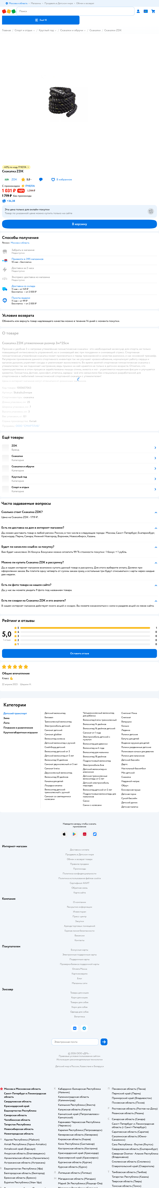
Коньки (125, 726)
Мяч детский (128, 772)
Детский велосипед (55, 713)
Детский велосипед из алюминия (95, 770)
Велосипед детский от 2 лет (97, 789)
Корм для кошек (79, 997)
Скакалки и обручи (71, 30)
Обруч (124, 785)
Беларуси (99, 1066)
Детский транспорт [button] (15, 713)
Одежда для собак (79, 1011)
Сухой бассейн (129, 798)
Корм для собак (79, 1007)
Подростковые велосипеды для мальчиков (99, 795)
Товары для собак (79, 1002)
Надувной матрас (130, 781)
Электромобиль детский (57, 726)
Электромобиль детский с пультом (96, 738)
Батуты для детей (130, 738)
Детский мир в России (67, 1066)
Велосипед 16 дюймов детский (99, 728)
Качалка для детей (54, 781)
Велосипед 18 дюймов (94, 756)
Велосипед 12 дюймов (56, 760)
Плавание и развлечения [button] (18, 727)
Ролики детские (129, 734)
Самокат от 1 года (92, 732)
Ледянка (125, 730)
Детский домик (129, 802)
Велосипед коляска (55, 738)
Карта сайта (80, 892)
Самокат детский (53, 730)
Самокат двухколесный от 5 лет (61, 764)
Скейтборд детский (55, 747)
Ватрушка (126, 721)
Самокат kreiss (52, 768)
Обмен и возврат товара (79, 859)
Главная (6, 30)
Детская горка (128, 794)
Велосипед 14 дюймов (94, 724)
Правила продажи (79, 864)
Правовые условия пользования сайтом (79, 1056)
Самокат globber (53, 734)
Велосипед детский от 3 (57, 751)
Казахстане (85, 1066)
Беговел (49, 717)
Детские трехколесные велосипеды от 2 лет (95, 777)
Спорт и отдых (23, 30)
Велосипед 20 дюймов (56, 777)
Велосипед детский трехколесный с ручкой (57, 791)
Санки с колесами (92, 805)
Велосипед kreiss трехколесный (100, 720)
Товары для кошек (79, 992)
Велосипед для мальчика (95, 752)
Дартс (124, 764)
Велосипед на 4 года (93, 748)
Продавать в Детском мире (79, 854)
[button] (41, 20)
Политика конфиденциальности (79, 873)
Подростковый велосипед (97, 761)
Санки (86, 801)
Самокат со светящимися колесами (58, 798)
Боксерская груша (130, 789)
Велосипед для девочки (95, 743)
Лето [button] (6, 723)
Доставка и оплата (79, 849)
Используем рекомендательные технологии (80, 1059)
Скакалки (95, 30)
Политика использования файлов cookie (79, 878)
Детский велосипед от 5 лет (59, 755)
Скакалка (126, 777)
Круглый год (46, 30)
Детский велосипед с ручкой (60, 743)
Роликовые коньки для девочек (137, 751)
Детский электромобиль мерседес (96, 784)
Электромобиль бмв (93, 765)
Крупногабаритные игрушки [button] (20, 732)
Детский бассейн (130, 760)
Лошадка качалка (53, 785)
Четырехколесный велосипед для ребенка (98, 714)
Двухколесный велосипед (58, 772)
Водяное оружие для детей (135, 743)
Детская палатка (129, 807)
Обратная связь (79, 887)
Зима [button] (6, 718)
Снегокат (126, 717)
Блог (79, 978)
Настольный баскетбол (133, 768)
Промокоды (79, 868)
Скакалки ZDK (113, 30)
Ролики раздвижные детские (136, 747)
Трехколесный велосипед (58, 721)
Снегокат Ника (129, 713)
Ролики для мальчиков (133, 755)
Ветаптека (79, 1016)
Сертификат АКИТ (79, 883)
